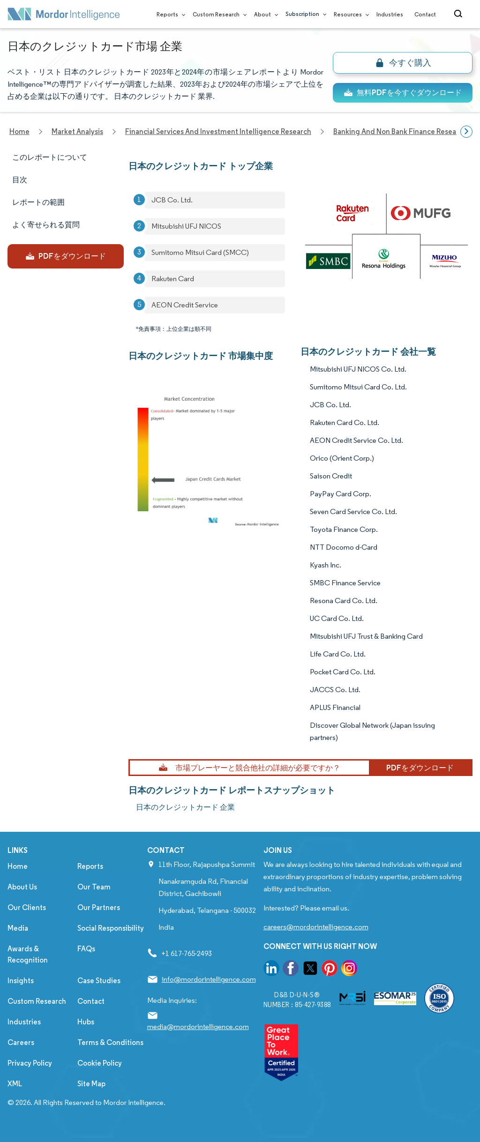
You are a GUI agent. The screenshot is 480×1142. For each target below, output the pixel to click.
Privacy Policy (30, 1063)
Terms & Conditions (110, 1042)
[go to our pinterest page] (330, 969)
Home (18, 866)
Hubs (85, 1021)
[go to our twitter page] (310, 969)
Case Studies (98, 980)
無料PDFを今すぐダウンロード (403, 92)
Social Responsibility (110, 928)
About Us (22, 886)
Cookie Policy (99, 1063)
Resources (349, 14)
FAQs (86, 948)
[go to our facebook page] (291, 969)
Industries (389, 14)
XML (15, 1083)
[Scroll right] (466, 132)
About (264, 14)
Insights (21, 980)
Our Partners (98, 907)
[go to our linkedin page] (271, 969)
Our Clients (27, 907)
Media (18, 928)
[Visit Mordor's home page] (64, 14)
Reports (169, 14)
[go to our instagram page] (349, 969)
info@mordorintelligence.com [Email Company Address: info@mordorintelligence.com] (209, 979)
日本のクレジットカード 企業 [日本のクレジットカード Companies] (185, 807)
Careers (21, 1042)
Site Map (91, 1083)
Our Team (94, 886)
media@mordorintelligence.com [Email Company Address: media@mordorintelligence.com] (198, 1026)
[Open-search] (459, 14)
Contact (425, 14)
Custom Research (218, 14)
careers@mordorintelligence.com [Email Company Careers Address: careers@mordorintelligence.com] (315, 926)
